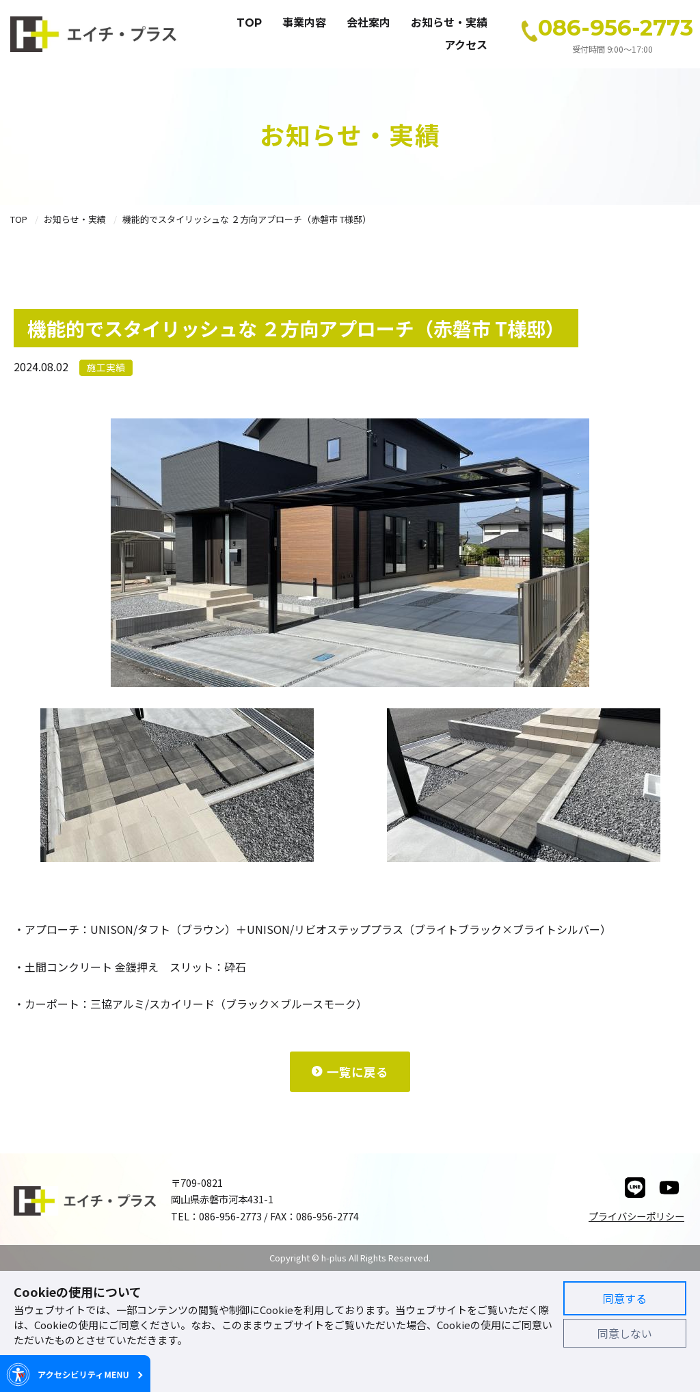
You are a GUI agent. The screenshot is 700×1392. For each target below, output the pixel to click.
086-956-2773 (615, 27)
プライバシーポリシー (636, 1216)
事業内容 (304, 22)
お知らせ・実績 (449, 22)
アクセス (465, 45)
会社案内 (368, 22)
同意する (625, 1298)
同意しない (624, 1333)
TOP (249, 22)
